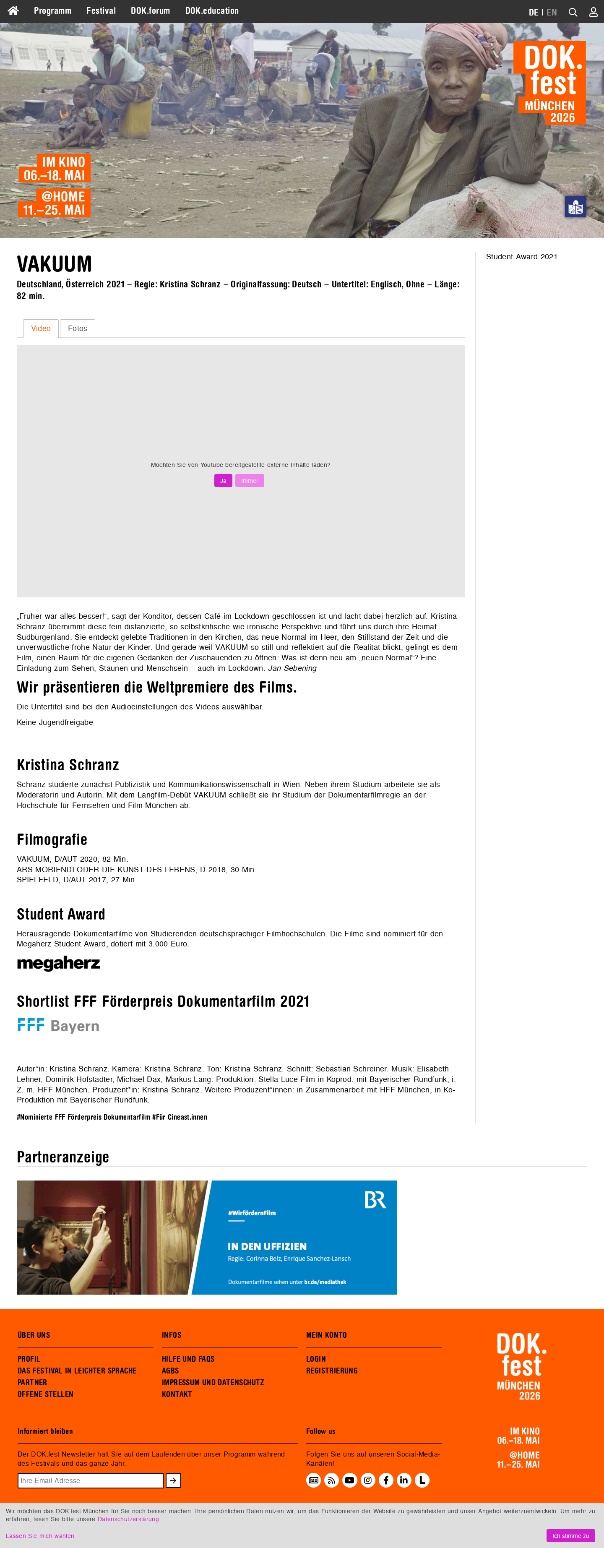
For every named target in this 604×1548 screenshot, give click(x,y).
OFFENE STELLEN (45, 1394)
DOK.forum (150, 11)
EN (552, 13)
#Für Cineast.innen (179, 1117)
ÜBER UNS (34, 1335)
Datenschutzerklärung (128, 1519)
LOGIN (316, 1359)
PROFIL (29, 1359)
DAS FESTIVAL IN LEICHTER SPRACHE (77, 1371)
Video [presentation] (41, 328)
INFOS (171, 1335)
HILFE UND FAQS (188, 1359)
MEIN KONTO (326, 1335)
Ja (223, 481)
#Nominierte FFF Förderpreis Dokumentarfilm (83, 1117)
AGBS (170, 1371)
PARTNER (32, 1383)
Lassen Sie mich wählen (40, 1536)
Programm (52, 11)
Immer (249, 481)
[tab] (41, 328)
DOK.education (212, 11)
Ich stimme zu (570, 1536)
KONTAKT (177, 1394)
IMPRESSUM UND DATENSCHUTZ (213, 1383)
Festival (101, 11)
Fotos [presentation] (78, 328)
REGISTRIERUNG (332, 1371)
